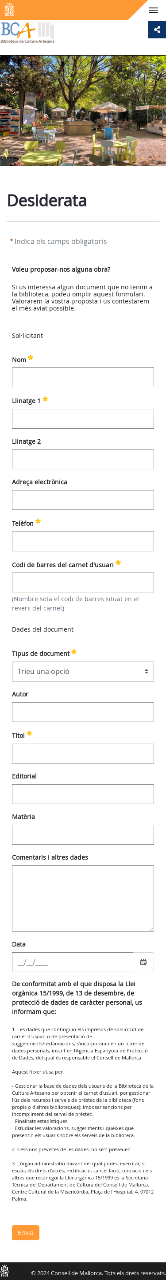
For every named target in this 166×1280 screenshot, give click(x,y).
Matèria (23, 816)
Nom (22, 358)
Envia (26, 1232)
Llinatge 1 (30, 399)
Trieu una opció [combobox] (43, 671)
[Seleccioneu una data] (143, 962)
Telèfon (26, 522)
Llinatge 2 (26, 441)
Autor (20, 694)
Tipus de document (44, 652)
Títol (22, 734)
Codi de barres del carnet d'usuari (66, 563)
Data (19, 944)
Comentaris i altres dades (50, 857)
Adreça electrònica (39, 482)
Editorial (24, 776)
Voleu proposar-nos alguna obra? (61, 269)
